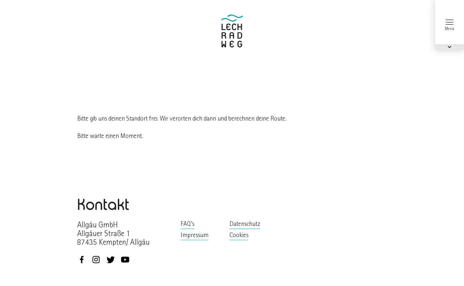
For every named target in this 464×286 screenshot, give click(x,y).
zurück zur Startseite (232, 30)
